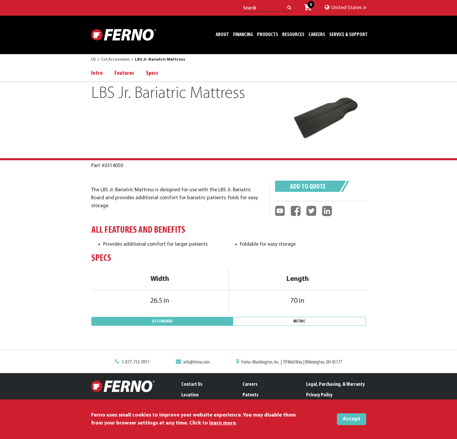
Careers (250, 384)
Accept (351, 419)
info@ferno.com (198, 362)
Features (124, 73)
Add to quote (308, 186)
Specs (152, 73)
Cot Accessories (115, 59)
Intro (97, 73)
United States (345, 8)
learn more (222, 423)
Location (189, 395)
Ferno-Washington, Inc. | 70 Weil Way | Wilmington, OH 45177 (289, 362)
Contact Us (192, 384)
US (93, 59)
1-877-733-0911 (139, 362)
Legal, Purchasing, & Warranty (335, 384)
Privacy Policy (319, 395)
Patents (251, 395)
